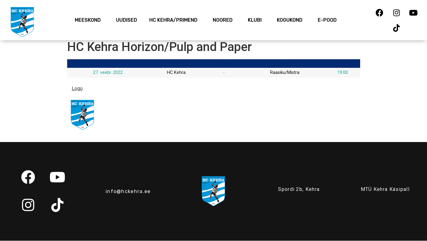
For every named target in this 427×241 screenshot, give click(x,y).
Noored (224, 20)
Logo (77, 88)
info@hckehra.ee (128, 191)
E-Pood (327, 20)
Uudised (126, 20)
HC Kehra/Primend (175, 20)
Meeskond (89, 20)
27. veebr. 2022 (108, 72)
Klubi (256, 20)
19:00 (342, 72)
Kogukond (291, 20)
